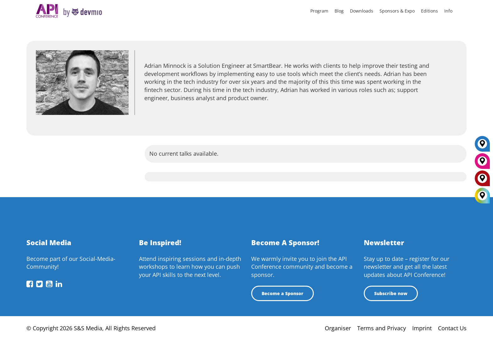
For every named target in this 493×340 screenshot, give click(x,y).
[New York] (482, 163)
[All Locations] (482, 196)
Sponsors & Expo (397, 11)
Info (448, 11)
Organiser (338, 328)
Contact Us (452, 328)
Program (319, 11)
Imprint (422, 328)
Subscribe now (390, 293)
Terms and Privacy (381, 328)
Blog (339, 11)
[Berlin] (482, 146)
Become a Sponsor (282, 293)
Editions (429, 11)
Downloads (361, 11)
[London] (482, 180)
